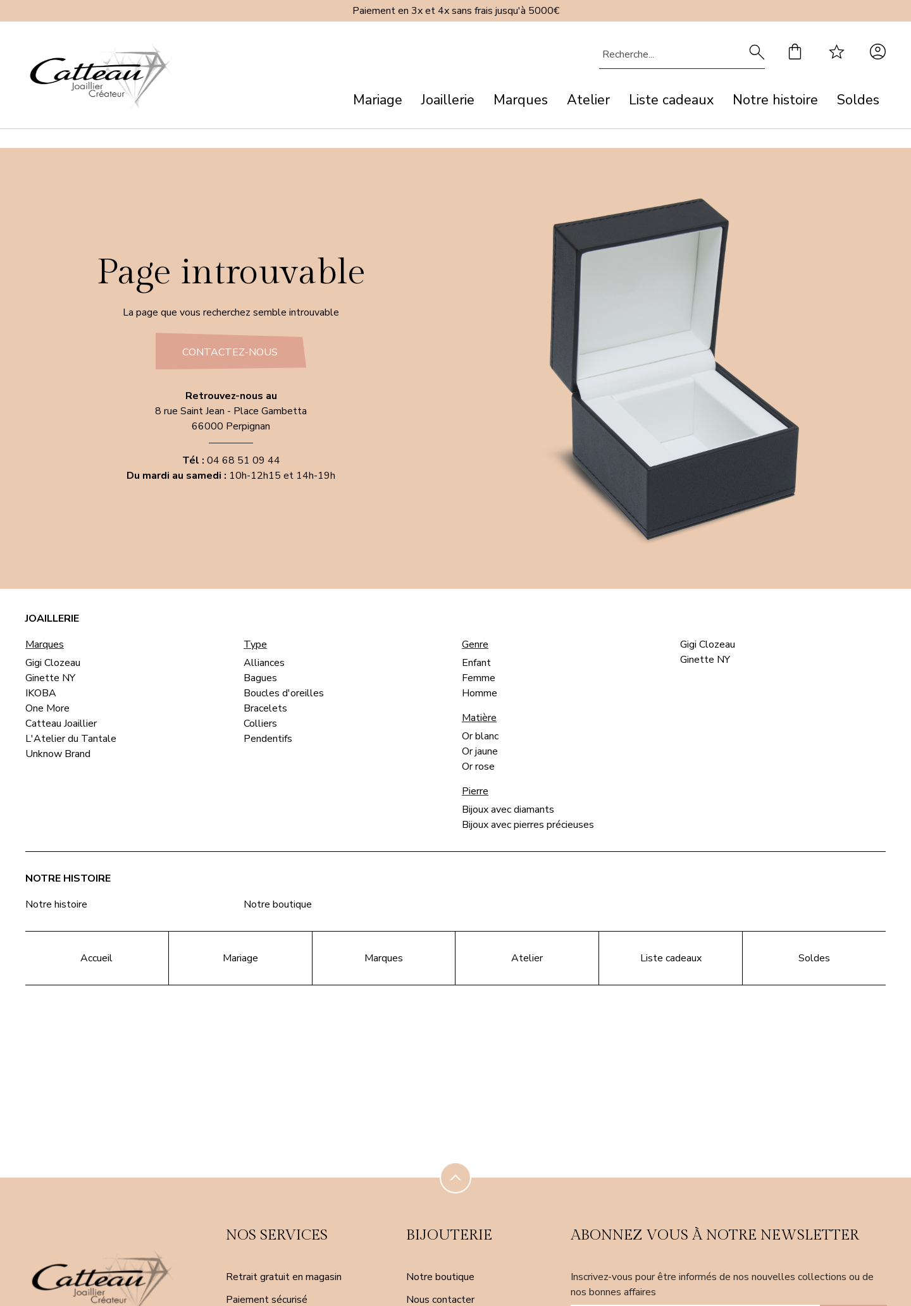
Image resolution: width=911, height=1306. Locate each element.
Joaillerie (447, 99)
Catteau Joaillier (61, 723)
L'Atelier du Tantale (70, 739)
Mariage (377, 99)
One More (47, 708)
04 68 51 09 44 (243, 460)
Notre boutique (278, 904)
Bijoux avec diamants (508, 809)
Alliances (264, 663)
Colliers (260, 723)
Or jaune (480, 751)
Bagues (260, 678)
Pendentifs (268, 739)
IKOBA (40, 693)
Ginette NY (50, 678)
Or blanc (480, 736)
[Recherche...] (663, 54)
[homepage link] (101, 78)
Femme (478, 678)
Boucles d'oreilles (284, 693)
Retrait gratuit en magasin (284, 1277)
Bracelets (265, 708)
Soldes (858, 99)
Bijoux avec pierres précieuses (528, 825)
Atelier (588, 99)
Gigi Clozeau (52, 663)
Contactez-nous (230, 352)
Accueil (96, 958)
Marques (520, 99)
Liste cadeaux (671, 99)
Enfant (476, 663)
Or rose (478, 766)
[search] (757, 54)
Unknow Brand (57, 754)
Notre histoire (775, 99)
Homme (479, 693)
